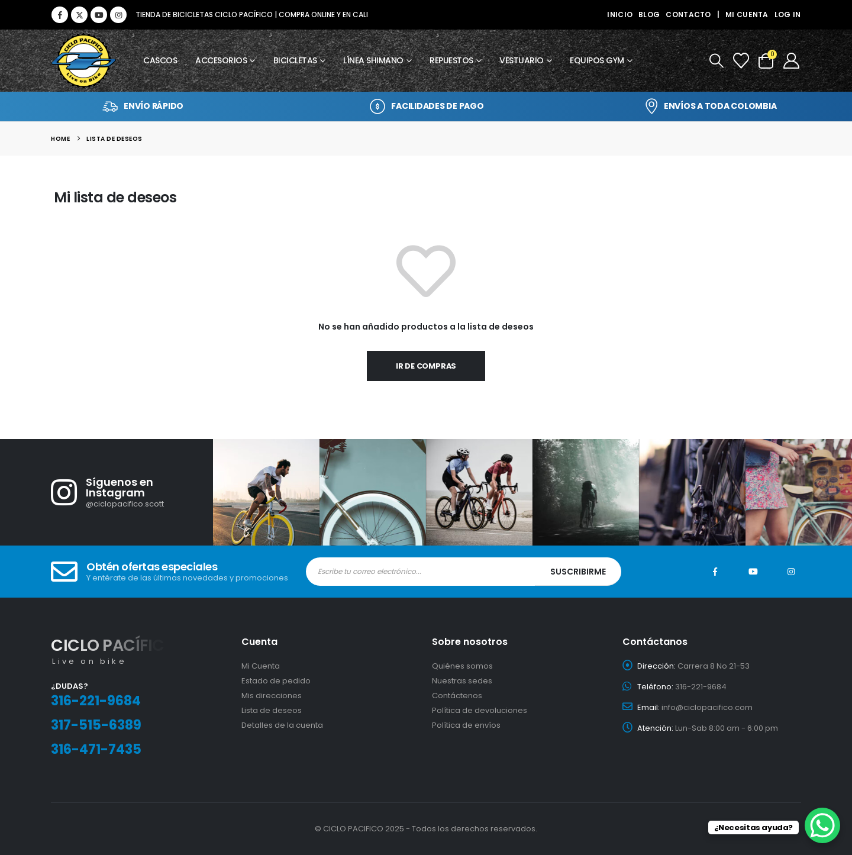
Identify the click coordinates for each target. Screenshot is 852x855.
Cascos (160, 60)
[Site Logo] (84, 61)
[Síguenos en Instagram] (132, 492)
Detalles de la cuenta (282, 725)
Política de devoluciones (479, 710)
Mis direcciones (271, 695)
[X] (79, 15)
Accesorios (221, 60)
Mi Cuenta (260, 666)
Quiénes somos (462, 666)
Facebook (715, 571)
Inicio (619, 14)
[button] (715, 60)
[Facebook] (59, 15)
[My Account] (791, 61)
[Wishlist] (740, 61)
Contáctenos (457, 695)
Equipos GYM (597, 60)
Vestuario (521, 60)
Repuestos (451, 60)
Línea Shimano (373, 60)
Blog (649, 14)
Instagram (791, 571)
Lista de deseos (271, 710)
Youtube (753, 571)
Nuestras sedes (462, 680)
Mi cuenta (747, 14)
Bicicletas (295, 60)
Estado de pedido (276, 680)
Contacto (688, 14)
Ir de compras (426, 366)
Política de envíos (466, 725)
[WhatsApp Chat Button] (822, 825)
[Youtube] (99, 15)
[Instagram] (118, 15)
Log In (787, 14)
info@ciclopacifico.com (707, 707)
